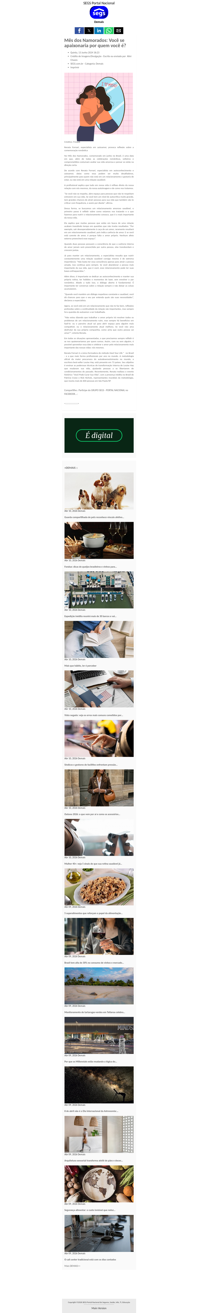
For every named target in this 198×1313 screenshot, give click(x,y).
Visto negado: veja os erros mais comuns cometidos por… (94, 715)
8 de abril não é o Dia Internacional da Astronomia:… (91, 1111)
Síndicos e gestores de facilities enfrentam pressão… (91, 764)
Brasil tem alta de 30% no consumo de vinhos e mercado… (94, 962)
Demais (99, 22)
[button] (79, 30)
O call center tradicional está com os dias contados (90, 1259)
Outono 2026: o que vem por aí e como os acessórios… (92, 814)
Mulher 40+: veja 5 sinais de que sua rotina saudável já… (93, 863)
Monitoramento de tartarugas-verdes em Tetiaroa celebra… (95, 1012)
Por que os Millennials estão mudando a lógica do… (91, 1061)
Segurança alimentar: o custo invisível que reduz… (90, 1210)
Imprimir (75, 67)
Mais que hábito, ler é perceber (81, 665)
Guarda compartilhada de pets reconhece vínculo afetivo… (94, 517)
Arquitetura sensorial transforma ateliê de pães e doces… (94, 1160)
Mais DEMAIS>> (72, 1265)
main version (99, 1308)
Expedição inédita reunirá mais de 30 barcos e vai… (91, 616)
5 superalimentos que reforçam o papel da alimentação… (94, 913)
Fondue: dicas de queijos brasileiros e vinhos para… (91, 566)
